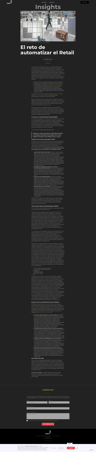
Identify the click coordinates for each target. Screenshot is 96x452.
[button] (77, 448)
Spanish (91, 449)
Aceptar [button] (71, 448)
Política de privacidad (29, 449)
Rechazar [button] (61, 448)
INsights (51, 2)
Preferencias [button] (53, 448)
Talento (44, 2)
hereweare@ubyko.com (48, 438)
